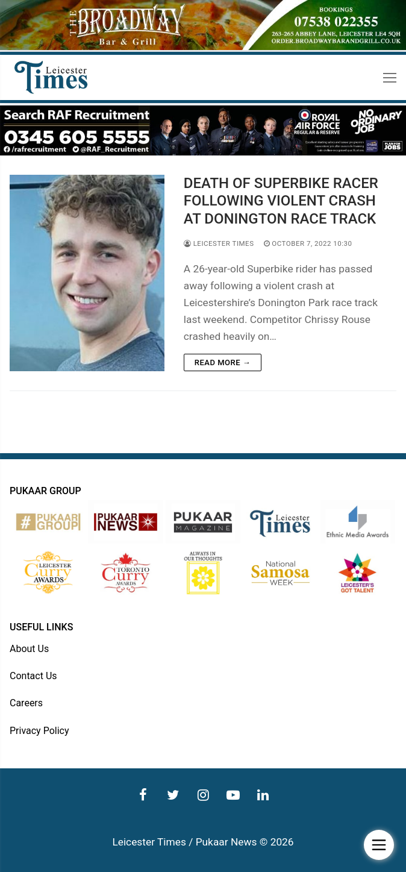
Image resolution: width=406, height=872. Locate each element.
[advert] (203, 47)
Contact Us (33, 676)
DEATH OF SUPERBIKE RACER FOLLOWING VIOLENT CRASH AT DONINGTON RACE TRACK (281, 201)
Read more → (223, 362)
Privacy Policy (39, 730)
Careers (26, 703)
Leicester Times (219, 243)
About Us (29, 648)
